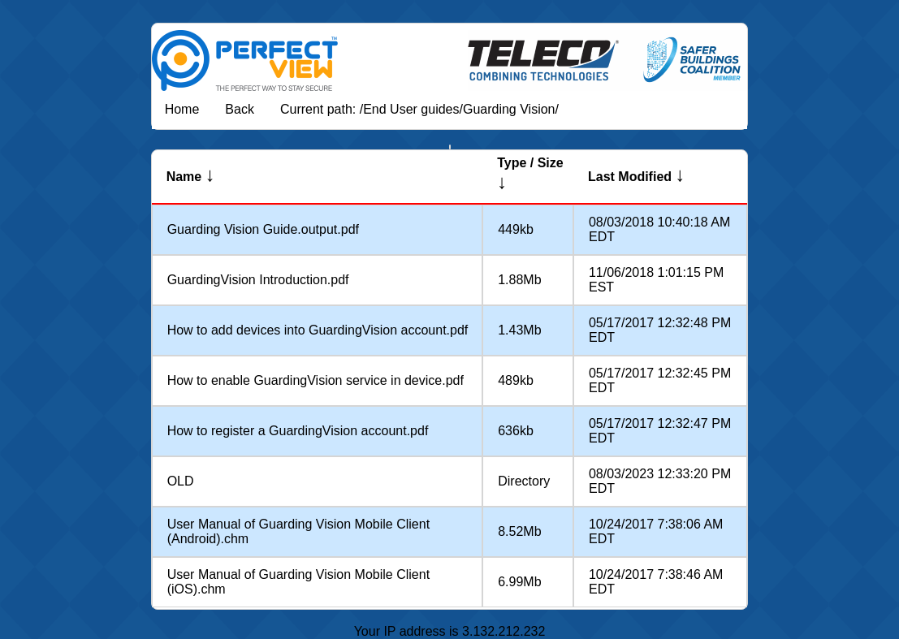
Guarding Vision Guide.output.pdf (263, 229)
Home (182, 109)
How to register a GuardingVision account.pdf (298, 431)
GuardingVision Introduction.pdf (258, 280)
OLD (180, 481)
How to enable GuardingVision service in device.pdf (315, 380)
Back (239, 109)
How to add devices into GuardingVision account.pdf (318, 330)
